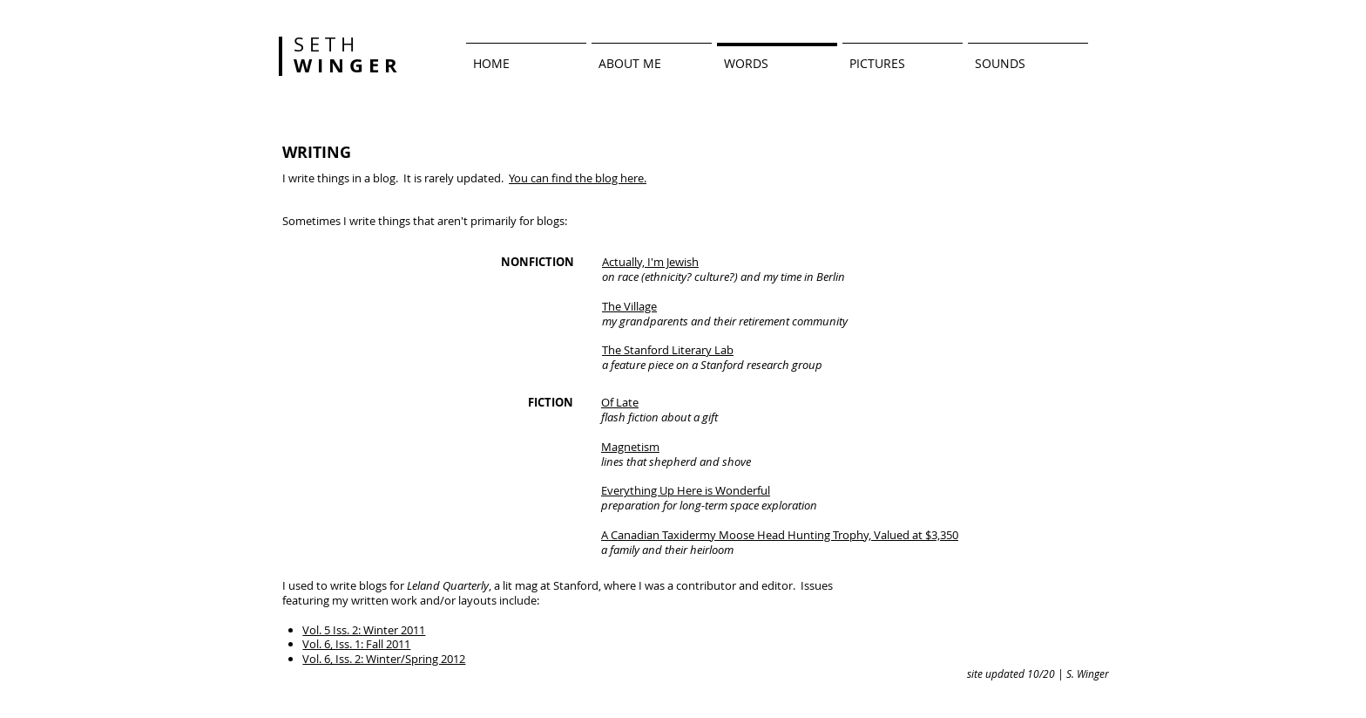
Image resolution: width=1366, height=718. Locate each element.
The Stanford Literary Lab (668, 350)
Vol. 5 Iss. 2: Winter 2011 (363, 630)
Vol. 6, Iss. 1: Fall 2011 (356, 644)
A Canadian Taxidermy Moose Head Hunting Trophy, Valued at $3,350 (779, 535)
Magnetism (630, 447)
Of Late (620, 402)
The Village (629, 306)
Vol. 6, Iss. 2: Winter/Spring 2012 (383, 659)
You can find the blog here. (577, 178)
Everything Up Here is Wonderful (685, 490)
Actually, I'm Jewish (650, 262)
